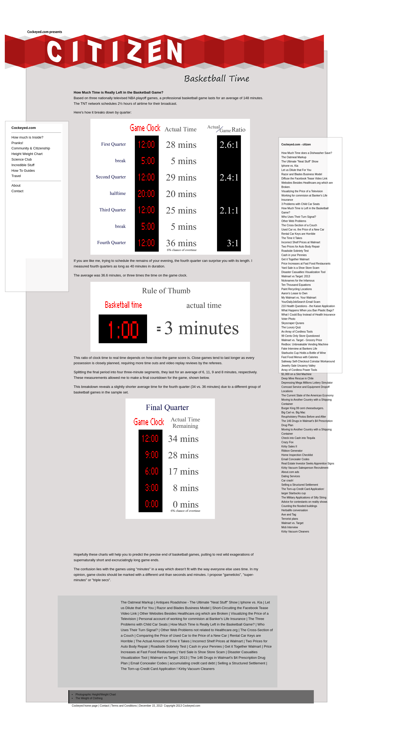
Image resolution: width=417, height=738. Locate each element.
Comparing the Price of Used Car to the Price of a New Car (181, 636)
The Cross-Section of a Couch (299, 225)
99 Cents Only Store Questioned (300, 335)
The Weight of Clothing (89, 698)
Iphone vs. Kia (289, 165)
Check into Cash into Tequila (298, 438)
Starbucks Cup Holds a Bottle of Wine (303, 352)
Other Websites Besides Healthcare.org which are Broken (184, 613)
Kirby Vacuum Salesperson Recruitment (304, 467)
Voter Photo (288, 318)
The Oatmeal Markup (293, 157)
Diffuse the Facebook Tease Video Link (304, 178)
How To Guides (23, 171)
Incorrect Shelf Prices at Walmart (300, 242)
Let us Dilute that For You (296, 170)
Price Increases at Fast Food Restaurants (306, 263)
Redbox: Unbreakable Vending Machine (304, 344)
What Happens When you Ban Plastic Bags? (307, 310)
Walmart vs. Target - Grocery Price (301, 340)
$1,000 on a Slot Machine (296, 374)
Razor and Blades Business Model (301, 174)
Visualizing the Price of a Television (302, 191)
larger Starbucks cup (293, 493)
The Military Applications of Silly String (303, 497)
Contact (17, 191)
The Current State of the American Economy (307, 395)
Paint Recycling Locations (296, 289)
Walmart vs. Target (292, 523)
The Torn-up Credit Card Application (302, 489)
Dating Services (290, 476)
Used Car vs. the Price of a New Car (302, 229)
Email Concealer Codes (295, 459)
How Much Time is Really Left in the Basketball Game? (212, 624)
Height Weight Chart (27, 154)
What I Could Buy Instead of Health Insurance (308, 314)
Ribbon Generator (292, 450)
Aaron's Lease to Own (294, 293)
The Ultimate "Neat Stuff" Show (299, 161)
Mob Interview (289, 527)
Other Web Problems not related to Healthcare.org (199, 630)
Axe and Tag (288, 514)
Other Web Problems (293, 221)
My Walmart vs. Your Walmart (298, 297)
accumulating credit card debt (192, 663)
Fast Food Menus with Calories (299, 357)
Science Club (21, 159)
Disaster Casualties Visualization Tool (303, 272)
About (15, 185)
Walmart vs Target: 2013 (295, 276)
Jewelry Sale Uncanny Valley (298, 365)
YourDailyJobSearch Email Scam (300, 301)
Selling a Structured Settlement (299, 484)
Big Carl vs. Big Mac (293, 412)
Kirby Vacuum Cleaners (295, 531)
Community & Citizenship (30, 148)
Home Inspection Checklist (297, 455)
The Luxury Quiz (291, 327)
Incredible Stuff (22, 165)
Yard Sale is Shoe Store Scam (201, 652)
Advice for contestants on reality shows (304, 501)
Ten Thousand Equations (296, 284)
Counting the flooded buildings (299, 506)
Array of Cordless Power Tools (299, 369)
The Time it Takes (291, 238)
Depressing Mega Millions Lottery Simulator (307, 382)
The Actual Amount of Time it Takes (163, 641)
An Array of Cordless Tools (297, 331)
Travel (16, 176)
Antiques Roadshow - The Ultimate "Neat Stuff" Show (196, 602)
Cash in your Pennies (294, 255)
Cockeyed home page (85, 705)
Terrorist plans (289, 518)
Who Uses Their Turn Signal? (298, 216)
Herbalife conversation (294, 510)
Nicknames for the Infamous (298, 280)
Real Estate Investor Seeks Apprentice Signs (307, 463)
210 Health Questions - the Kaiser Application (308, 306)
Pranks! (17, 143)
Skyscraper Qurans (292, 323)
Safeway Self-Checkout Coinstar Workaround (308, 361)
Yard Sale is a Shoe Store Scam (300, 267)
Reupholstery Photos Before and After (303, 416)
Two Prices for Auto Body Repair (300, 246)
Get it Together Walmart (295, 259)
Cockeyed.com (23, 128)
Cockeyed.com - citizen (296, 144)
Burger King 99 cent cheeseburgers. (302, 408)
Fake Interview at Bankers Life (299, 348)
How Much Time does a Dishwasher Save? (306, 153)
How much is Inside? (27, 137)
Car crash (287, 480)
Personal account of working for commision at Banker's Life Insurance (192, 619)
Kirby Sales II (289, 446)
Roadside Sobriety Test (295, 250)
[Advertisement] (232, 13)
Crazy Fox (287, 442)
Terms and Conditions (124, 705)
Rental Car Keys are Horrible (298, 233)
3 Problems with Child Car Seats (300, 204)
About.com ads (290, 472)
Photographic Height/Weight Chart (96, 694)
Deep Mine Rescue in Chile (297, 378)
